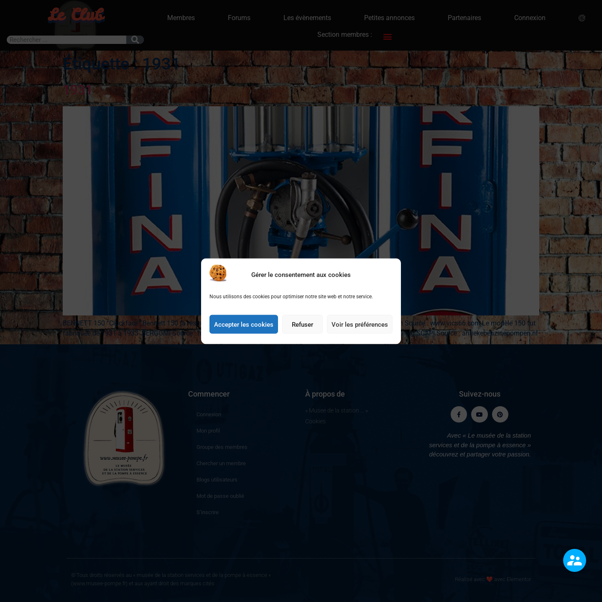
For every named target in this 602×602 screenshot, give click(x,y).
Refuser (302, 334)
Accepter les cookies (243, 334)
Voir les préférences (360, 334)
